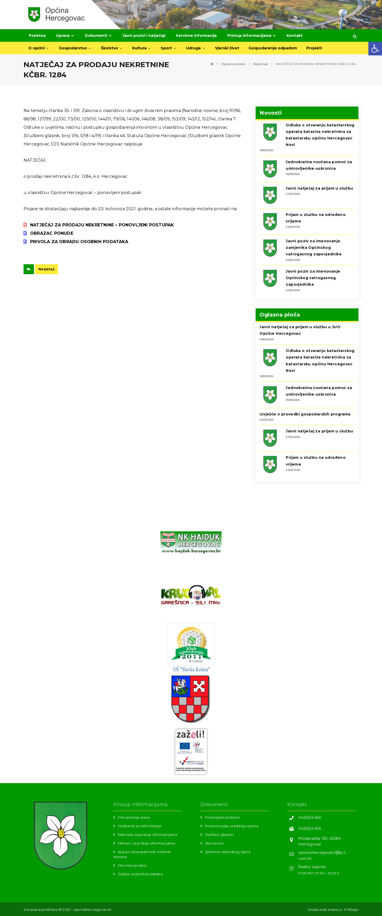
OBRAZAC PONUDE (51, 233)
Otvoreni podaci (132, 865)
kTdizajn (351, 909)
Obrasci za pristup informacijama (146, 843)
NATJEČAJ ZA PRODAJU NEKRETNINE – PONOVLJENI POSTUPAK (102, 224)
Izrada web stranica (324, 909)
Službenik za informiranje (139, 826)
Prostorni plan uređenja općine (232, 826)
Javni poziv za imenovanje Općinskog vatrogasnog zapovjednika (313, 278)
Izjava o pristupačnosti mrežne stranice (142, 854)
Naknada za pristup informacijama (147, 834)
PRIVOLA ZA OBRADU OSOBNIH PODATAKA (79, 241)
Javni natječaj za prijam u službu (319, 188)
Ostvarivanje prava (134, 817)
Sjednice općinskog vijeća (227, 852)
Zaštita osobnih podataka (140, 874)
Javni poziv (214, 843)
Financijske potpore (222, 817)
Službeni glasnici (219, 834)
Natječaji (46, 269)
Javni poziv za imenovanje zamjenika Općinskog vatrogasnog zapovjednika (313, 247)
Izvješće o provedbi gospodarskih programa (305, 414)
